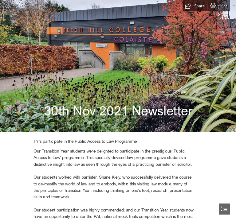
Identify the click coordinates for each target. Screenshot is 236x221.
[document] (118, 110)
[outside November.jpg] (118, 66)
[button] (195, 5)
